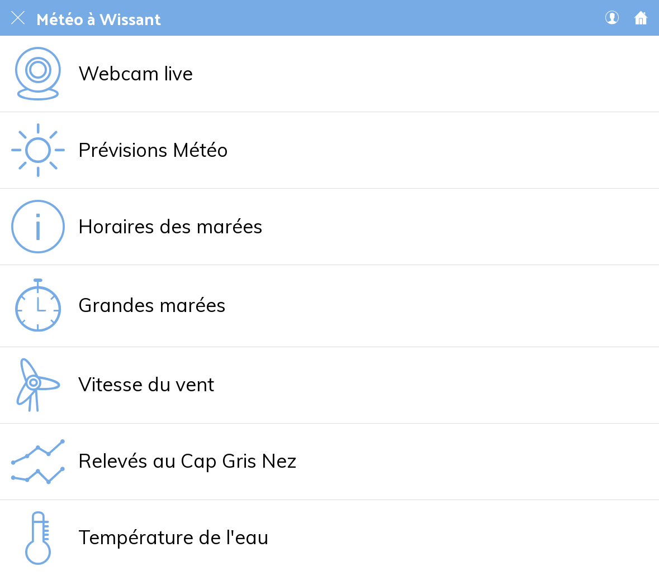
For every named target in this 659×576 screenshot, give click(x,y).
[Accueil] (641, 17)
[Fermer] (18, 18)
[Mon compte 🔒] (612, 17)
